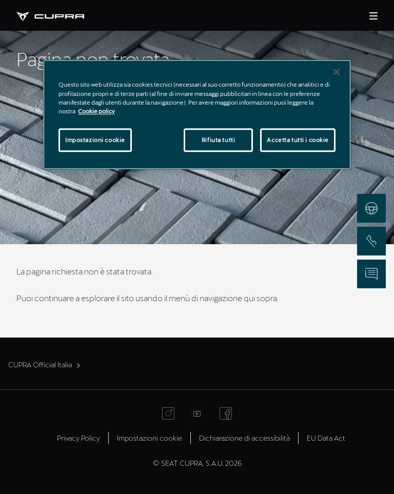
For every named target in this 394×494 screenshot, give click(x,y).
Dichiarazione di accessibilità (244, 437)
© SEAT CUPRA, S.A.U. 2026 (197, 463)
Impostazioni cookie (149, 437)
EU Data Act (326, 437)
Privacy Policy (78, 437)
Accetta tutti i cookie (298, 139)
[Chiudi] (336, 72)
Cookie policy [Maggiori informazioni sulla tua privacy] (96, 111)
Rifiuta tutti (218, 139)
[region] (197, 114)
